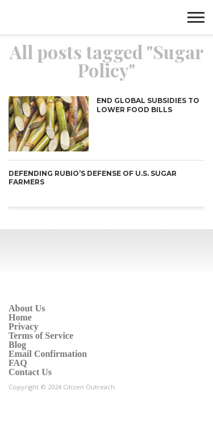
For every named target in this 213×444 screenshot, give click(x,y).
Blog (17, 345)
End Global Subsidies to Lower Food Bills (148, 105)
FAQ (18, 363)
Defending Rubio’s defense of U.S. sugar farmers (93, 178)
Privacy (23, 326)
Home (20, 317)
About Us (27, 308)
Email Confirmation (48, 354)
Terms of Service (41, 335)
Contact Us (30, 372)
